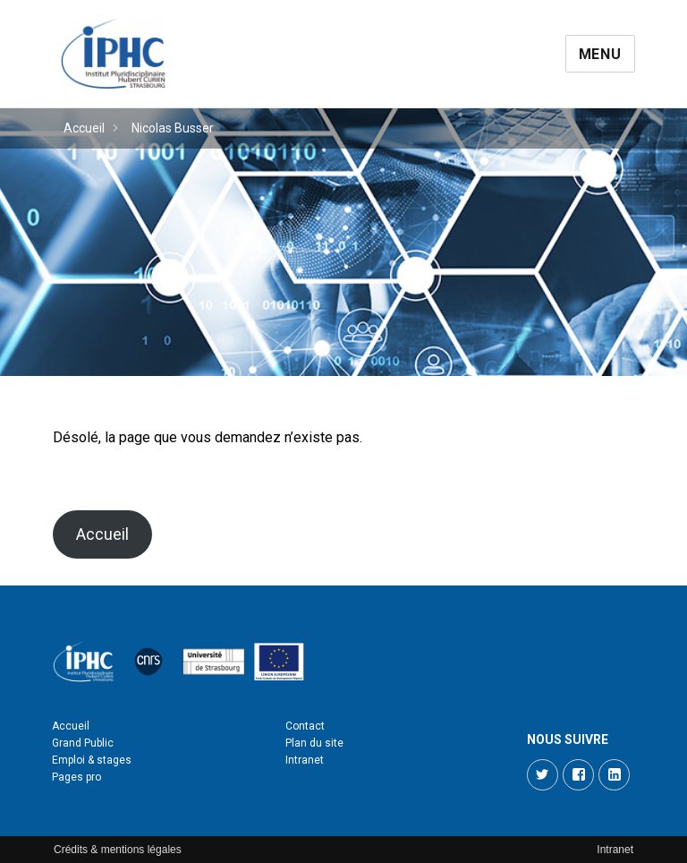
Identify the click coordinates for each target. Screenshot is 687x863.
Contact (305, 726)
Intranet (304, 760)
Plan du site (314, 743)
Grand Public (83, 743)
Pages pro (76, 777)
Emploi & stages (91, 760)
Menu (600, 54)
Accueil (84, 128)
